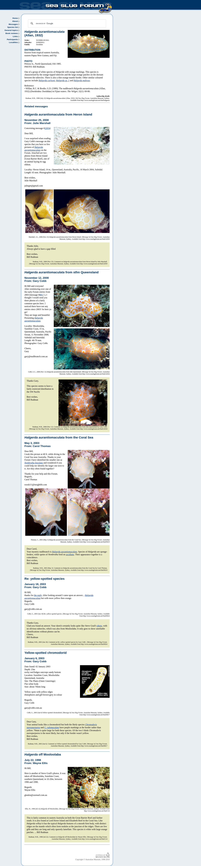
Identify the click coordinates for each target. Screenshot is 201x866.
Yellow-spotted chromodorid (45, 652)
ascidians (70, 554)
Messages (13, 24)
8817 (42, 295)
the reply (38, 595)
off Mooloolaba (42, 754)
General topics (11, 30)
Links (15, 36)
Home (15, 18)
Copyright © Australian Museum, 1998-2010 (92, 859)
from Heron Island (58, 114)
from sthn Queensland (61, 272)
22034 (47, 128)
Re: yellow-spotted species (44, 578)
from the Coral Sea (58, 437)
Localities (13, 42)
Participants (12, 39)
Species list (12, 27)
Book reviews (11, 33)
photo (99, 626)
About (15, 21)
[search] (66, 23)
